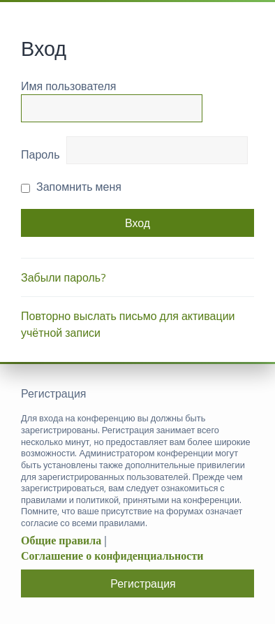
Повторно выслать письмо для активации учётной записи (128, 324)
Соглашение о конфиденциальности (112, 556)
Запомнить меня (71, 186)
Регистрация (143, 583)
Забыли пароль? (63, 277)
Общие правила (61, 540)
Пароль (40, 154)
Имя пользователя (68, 86)
